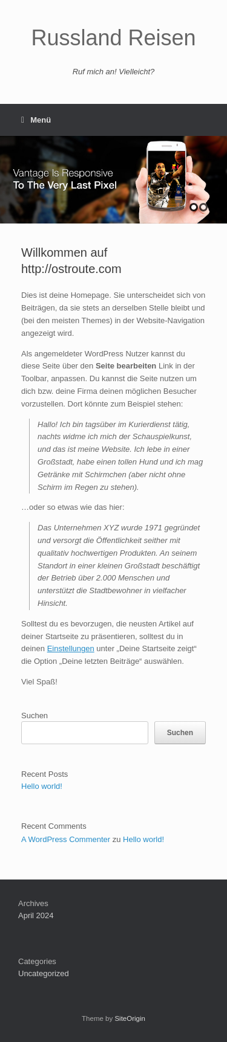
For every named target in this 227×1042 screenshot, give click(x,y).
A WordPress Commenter (65, 839)
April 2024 (36, 915)
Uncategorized (43, 973)
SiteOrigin (129, 1018)
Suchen (34, 715)
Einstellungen (70, 648)
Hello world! (41, 786)
